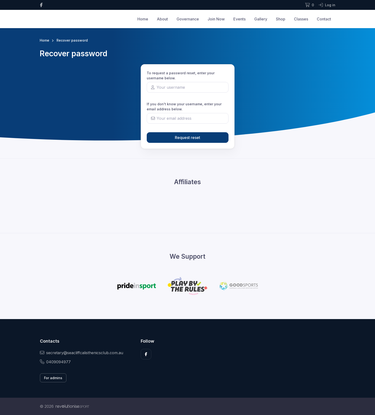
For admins (53, 378)
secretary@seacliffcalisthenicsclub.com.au (81, 352)
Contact (324, 19)
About (162, 19)
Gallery (260, 19)
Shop (280, 19)
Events (239, 19)
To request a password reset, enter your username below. (181, 75)
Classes (301, 19)
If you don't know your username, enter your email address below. (184, 106)
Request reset (187, 137)
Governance (188, 19)
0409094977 (55, 361)
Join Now (216, 19)
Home (142, 19)
